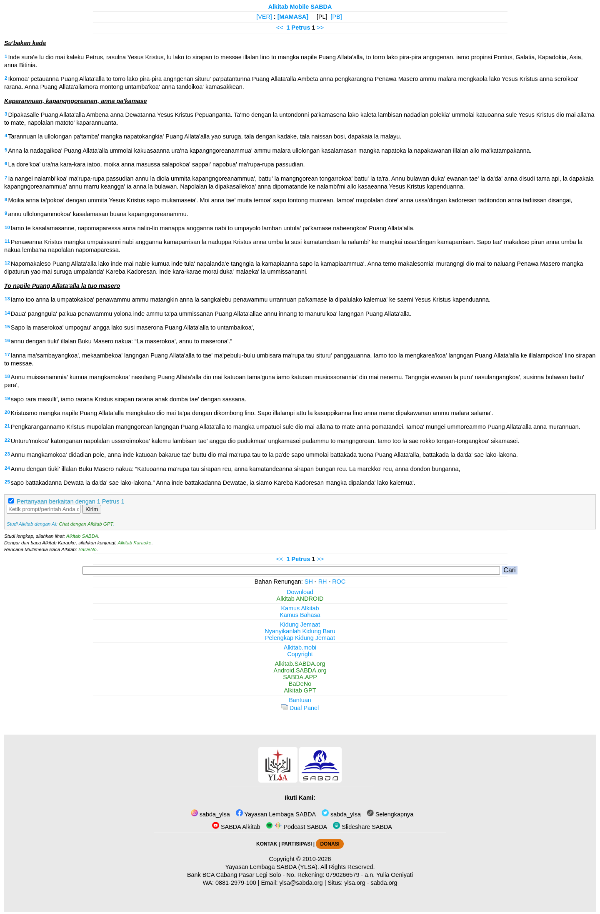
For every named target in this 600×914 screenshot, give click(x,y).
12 (7, 262)
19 (7, 398)
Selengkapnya (390, 814)
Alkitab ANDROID (300, 598)
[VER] (264, 16)
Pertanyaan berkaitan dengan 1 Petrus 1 (70, 501)
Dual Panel (300, 708)
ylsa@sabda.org (300, 882)
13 (7, 298)
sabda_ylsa (210, 814)
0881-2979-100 (235, 882)
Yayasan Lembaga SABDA (276, 814)
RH (322, 581)
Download (300, 592)
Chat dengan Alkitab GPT (86, 523)
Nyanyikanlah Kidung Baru (300, 631)
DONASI (329, 844)
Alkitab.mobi (300, 647)
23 (7, 453)
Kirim (91, 509)
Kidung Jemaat (300, 624)
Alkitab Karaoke (135, 542)
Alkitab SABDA (82, 536)
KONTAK (266, 844)
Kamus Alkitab (300, 608)
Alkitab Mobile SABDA (300, 6)
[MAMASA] (293, 16)
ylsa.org (354, 882)
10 (7, 227)
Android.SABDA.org (299, 670)
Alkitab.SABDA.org (300, 663)
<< (279, 27)
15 (7, 326)
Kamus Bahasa (300, 615)
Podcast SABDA (296, 826)
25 (7, 481)
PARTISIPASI (296, 844)
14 (7, 312)
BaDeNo (87, 549)
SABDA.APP (300, 677)
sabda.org (384, 882)
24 (7, 468)
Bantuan (300, 700)
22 (7, 440)
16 (7, 340)
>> (320, 27)
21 (7, 425)
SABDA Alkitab (236, 826)
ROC (338, 581)
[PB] (336, 16)
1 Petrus (298, 27)
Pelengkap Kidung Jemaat (300, 638)
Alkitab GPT (300, 690)
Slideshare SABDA (362, 826)
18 (7, 376)
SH (309, 581)
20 (7, 412)
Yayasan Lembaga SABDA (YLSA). (272, 867)
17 (7, 354)
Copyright (300, 654)
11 (7, 241)
